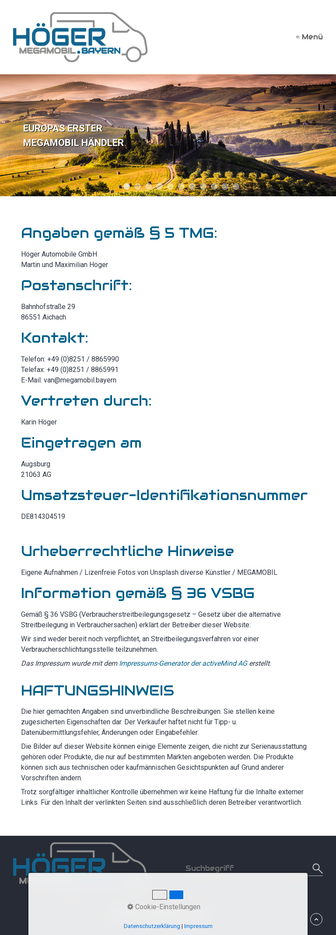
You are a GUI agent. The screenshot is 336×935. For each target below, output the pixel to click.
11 (236, 186)
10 (225, 186)
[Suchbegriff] (254, 868)
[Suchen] (316, 868)
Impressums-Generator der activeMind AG (183, 663)
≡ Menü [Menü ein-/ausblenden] (309, 37)
